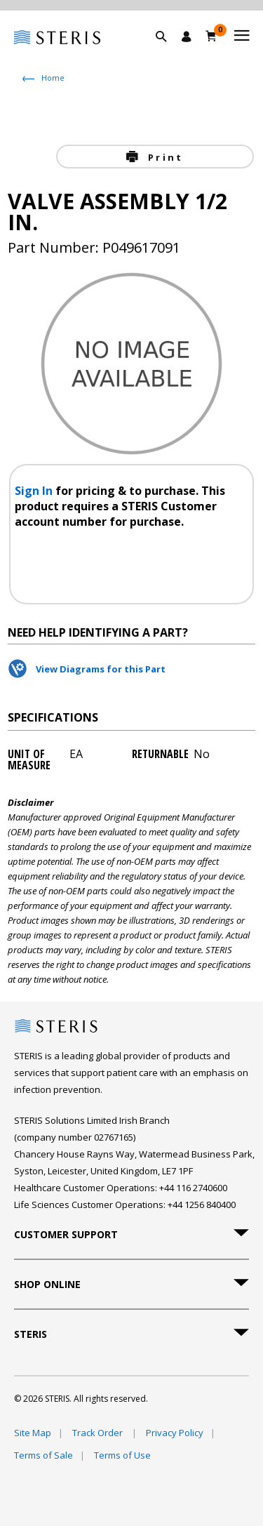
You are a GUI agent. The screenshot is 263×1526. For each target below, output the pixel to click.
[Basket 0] (211, 36)
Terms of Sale (43, 1455)
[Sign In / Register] (186, 36)
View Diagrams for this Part (101, 669)
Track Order (98, 1432)
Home (53, 77)
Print (163, 157)
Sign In (35, 490)
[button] (168, 52)
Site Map (32, 1432)
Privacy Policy (174, 1432)
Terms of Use (122, 1455)
